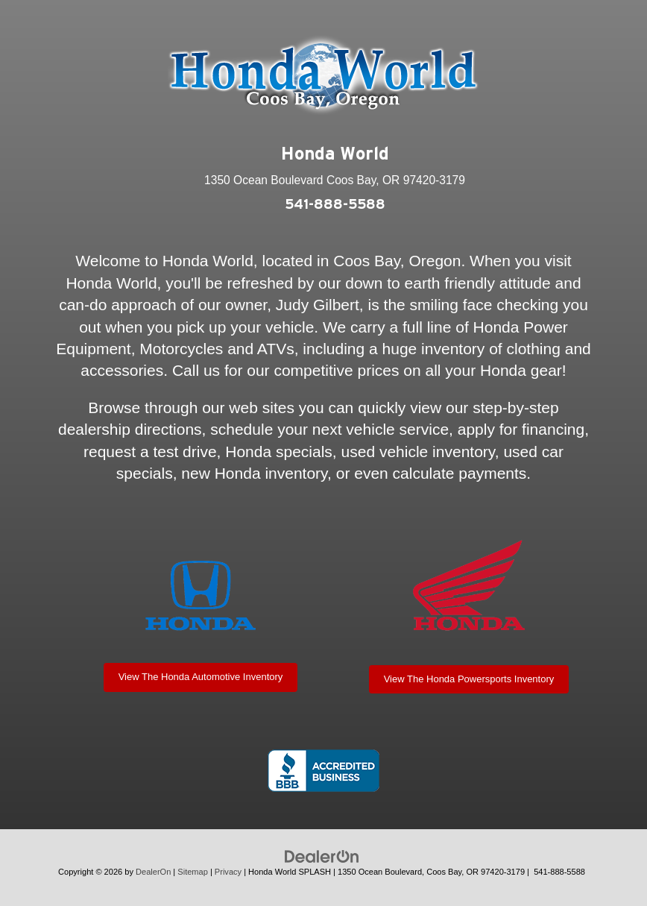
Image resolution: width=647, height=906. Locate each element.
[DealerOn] (322, 856)
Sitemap (192, 871)
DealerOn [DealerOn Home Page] (153, 871)
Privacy (228, 871)
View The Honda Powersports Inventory (469, 679)
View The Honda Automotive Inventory (201, 676)
